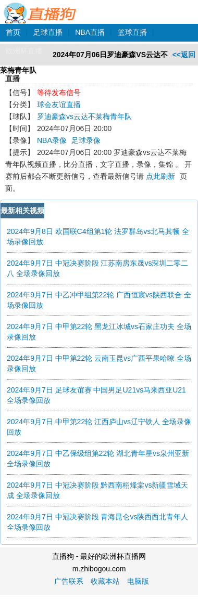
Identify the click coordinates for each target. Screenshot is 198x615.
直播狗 (40, 7)
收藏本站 (105, 581)
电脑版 (138, 581)
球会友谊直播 (59, 104)
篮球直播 (132, 32)
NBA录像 (52, 140)
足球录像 (86, 140)
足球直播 (48, 32)
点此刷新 (160, 176)
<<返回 (183, 54)
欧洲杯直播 (24, 51)
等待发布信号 (59, 92)
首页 (13, 32)
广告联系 (68, 581)
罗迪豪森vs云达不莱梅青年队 (84, 116)
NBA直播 (90, 32)
